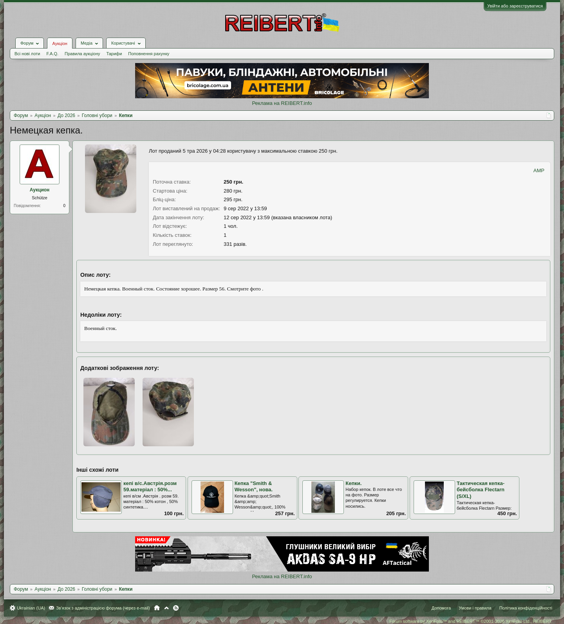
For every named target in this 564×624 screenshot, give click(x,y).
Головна (157, 608)
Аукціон (59, 43)
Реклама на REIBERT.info (282, 103)
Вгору (166, 608)
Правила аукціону (82, 53)
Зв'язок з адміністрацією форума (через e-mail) (103, 608)
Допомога (441, 608)
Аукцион (40, 190)
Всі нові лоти (27, 53)
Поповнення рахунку (148, 53)
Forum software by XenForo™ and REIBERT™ (470, 621)
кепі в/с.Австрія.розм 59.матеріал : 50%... (150, 486)
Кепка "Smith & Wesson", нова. (254, 486)
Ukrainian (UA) (31, 608)
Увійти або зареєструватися (515, 6)
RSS (176, 608)
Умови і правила (475, 608)
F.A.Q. (52, 53)
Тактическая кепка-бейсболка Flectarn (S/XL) (480, 489)
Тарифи (114, 53)
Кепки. (353, 483)
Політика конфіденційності (525, 608)
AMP (538, 170)
